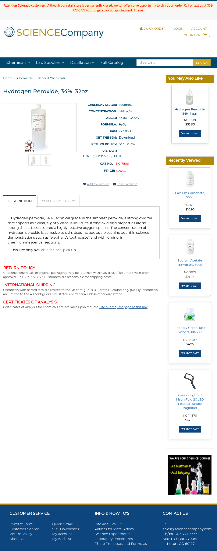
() (199, 35)
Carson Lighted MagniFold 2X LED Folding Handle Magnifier (190, 402)
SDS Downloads (65, 529)
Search (202, 62)
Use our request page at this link (123, 307)
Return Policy (21, 534)
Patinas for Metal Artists (114, 529)
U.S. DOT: (109, 150)
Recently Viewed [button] (184, 161)
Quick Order (153, 28)
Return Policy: (104, 144)
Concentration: (103, 111)
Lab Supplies (48, 63)
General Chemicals (51, 78)
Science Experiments (113, 534)
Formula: (108, 124)
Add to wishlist (96, 184)
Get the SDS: (106, 137)
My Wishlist (61, 539)
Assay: (111, 118)
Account (199, 28)
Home (7, 78)
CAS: (113, 131)
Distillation (80, 63)
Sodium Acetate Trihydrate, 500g (189, 262)
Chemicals (16, 63)
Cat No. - (107, 163)
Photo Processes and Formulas (121, 543)
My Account (62, 534)
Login (178, 28)
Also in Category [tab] (58, 201)
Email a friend (125, 184)
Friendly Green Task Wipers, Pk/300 (190, 330)
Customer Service (24, 529)
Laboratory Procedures (114, 539)
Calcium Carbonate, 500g (190, 195)
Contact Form (21, 524)
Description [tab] (20, 201)
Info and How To (108, 524)
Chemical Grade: (102, 104)
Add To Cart (190, 133)
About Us (17, 539)
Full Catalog (111, 63)
